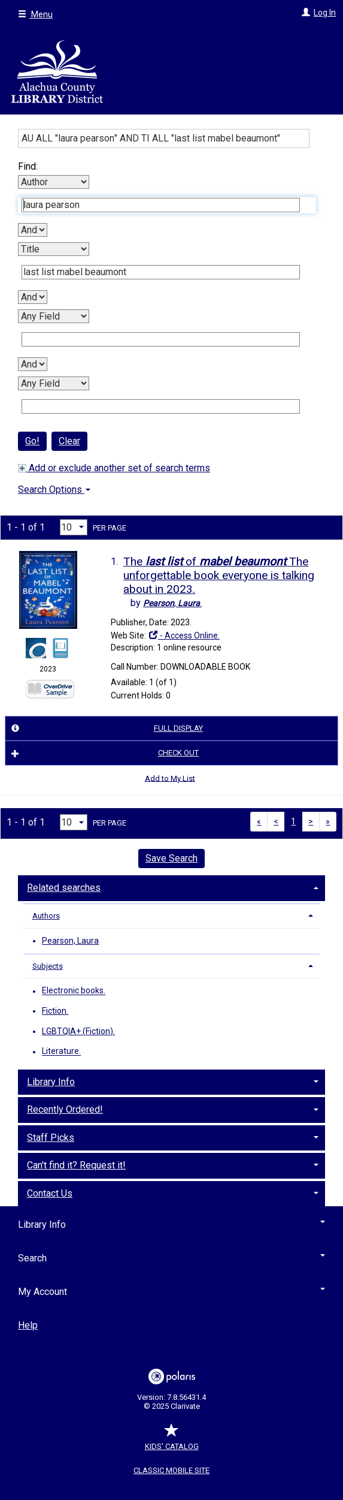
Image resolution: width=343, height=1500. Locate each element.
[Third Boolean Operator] (32, 364)
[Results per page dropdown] (73, 527)
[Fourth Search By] (53, 383)
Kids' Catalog (172, 1440)
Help (28, 1325)
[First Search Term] (161, 205)
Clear (69, 441)
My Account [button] (171, 1291)
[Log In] (304, 12)
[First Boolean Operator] (32, 230)
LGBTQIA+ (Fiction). (78, 1031)
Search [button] (171, 1258)
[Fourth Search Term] (161, 406)
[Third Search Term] (161, 339)
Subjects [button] (47, 966)
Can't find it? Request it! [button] (76, 1165)
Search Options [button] (54, 489)
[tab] (171, 886)
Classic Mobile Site (171, 1470)
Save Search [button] (171, 858)
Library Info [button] (51, 1082)
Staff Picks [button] (50, 1137)
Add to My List (170, 777)
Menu (35, 14)
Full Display (105, 728)
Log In (325, 12)
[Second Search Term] (161, 272)
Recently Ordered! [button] (65, 1109)
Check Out (103, 753)
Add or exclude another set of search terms (114, 468)
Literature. (61, 1051)
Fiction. (55, 1011)
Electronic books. (73, 991)
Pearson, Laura (70, 940)
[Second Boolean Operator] (32, 297)
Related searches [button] (64, 887)
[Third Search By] (53, 316)
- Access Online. (184, 635)
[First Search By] (53, 182)
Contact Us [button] (49, 1193)
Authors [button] (46, 915)
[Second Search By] (53, 249)
